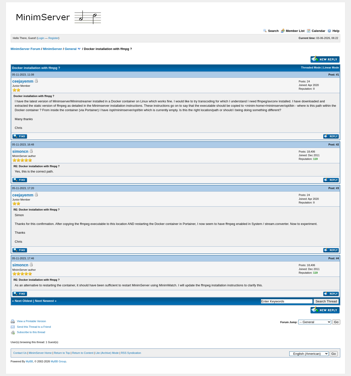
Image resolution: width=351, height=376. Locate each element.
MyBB (29, 361)
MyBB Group (58, 361)
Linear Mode (331, 67)
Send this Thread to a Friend (34, 326)
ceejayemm (22, 81)
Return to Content (82, 352)
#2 (337, 144)
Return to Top (62, 352)
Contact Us (20, 352)
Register (53, 38)
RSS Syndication (131, 352)
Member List (293, 31)
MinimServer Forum (25, 49)
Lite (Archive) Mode (107, 352)
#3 (337, 188)
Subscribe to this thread (31, 332)
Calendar (316, 31)
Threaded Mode (311, 67)
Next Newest (44, 301)
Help (333, 31)
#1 (337, 74)
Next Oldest (23, 301)
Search (271, 31)
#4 (337, 258)
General (70, 49)
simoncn (20, 151)
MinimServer (52, 49)
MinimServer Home (40, 352)
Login (41, 38)
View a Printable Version (31, 321)
